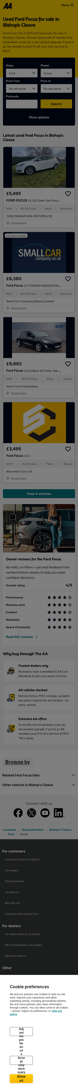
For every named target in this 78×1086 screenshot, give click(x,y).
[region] (39, 1030)
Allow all (21, 1078)
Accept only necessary (21, 1060)
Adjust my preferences (21, 1031)
